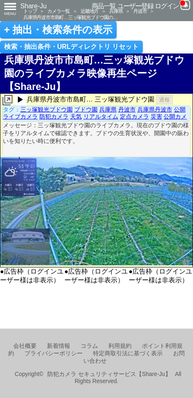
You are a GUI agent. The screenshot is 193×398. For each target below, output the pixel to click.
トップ (30, 11)
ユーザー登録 (135, 6)
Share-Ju (33, 6)
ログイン (167, 6)
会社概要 (25, 346)
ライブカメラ (20, 116)
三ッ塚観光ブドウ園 (46, 109)
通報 (164, 100)
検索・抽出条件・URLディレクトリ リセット (71, 46)
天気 (76, 116)
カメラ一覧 (58, 11)
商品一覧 (104, 6)
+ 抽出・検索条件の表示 (58, 29)
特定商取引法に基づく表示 (128, 353)
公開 (180, 109)
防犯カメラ (53, 116)
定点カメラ (134, 116)
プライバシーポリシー (53, 353)
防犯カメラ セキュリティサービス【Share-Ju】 (109, 374)
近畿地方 (89, 11)
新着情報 (58, 346)
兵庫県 (115, 11)
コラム (89, 346)
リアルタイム (100, 116)
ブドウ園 (86, 109)
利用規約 (120, 346)
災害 (156, 116)
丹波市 (140, 11)
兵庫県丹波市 (154, 109)
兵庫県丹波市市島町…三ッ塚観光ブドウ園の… (70, 17)
